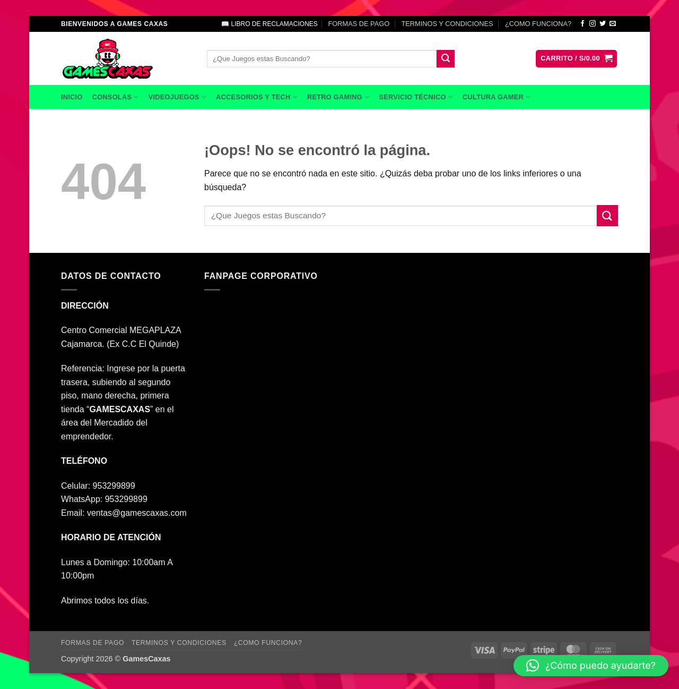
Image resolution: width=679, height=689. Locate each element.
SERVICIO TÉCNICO (416, 97)
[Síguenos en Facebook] (582, 24)
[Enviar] (446, 59)
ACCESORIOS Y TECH (257, 97)
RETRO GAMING (338, 97)
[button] (576, 58)
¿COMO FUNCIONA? (538, 24)
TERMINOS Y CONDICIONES (447, 24)
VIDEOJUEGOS (177, 97)
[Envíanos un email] (613, 24)
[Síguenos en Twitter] (602, 24)
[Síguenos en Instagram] (592, 24)
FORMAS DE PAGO (358, 24)
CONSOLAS (115, 97)
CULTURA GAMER (496, 97)
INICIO (72, 97)
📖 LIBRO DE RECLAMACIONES (269, 24)
